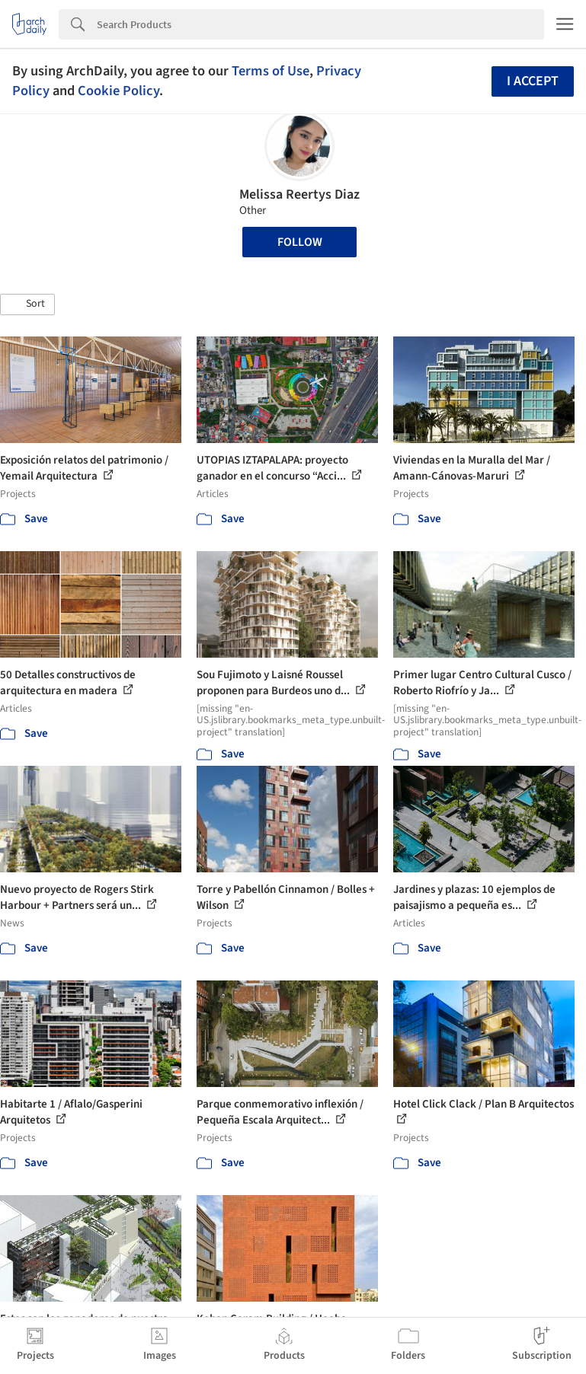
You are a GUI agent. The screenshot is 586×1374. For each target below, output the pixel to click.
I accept (533, 81)
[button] (27, 304)
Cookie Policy (118, 90)
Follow (299, 242)
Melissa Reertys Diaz (299, 194)
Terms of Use (270, 71)
